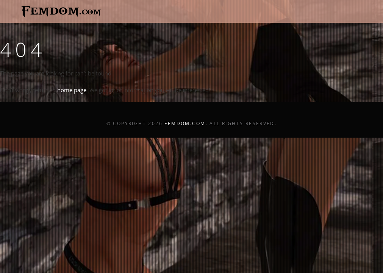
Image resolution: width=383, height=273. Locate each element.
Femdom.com (184, 123)
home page (71, 90)
